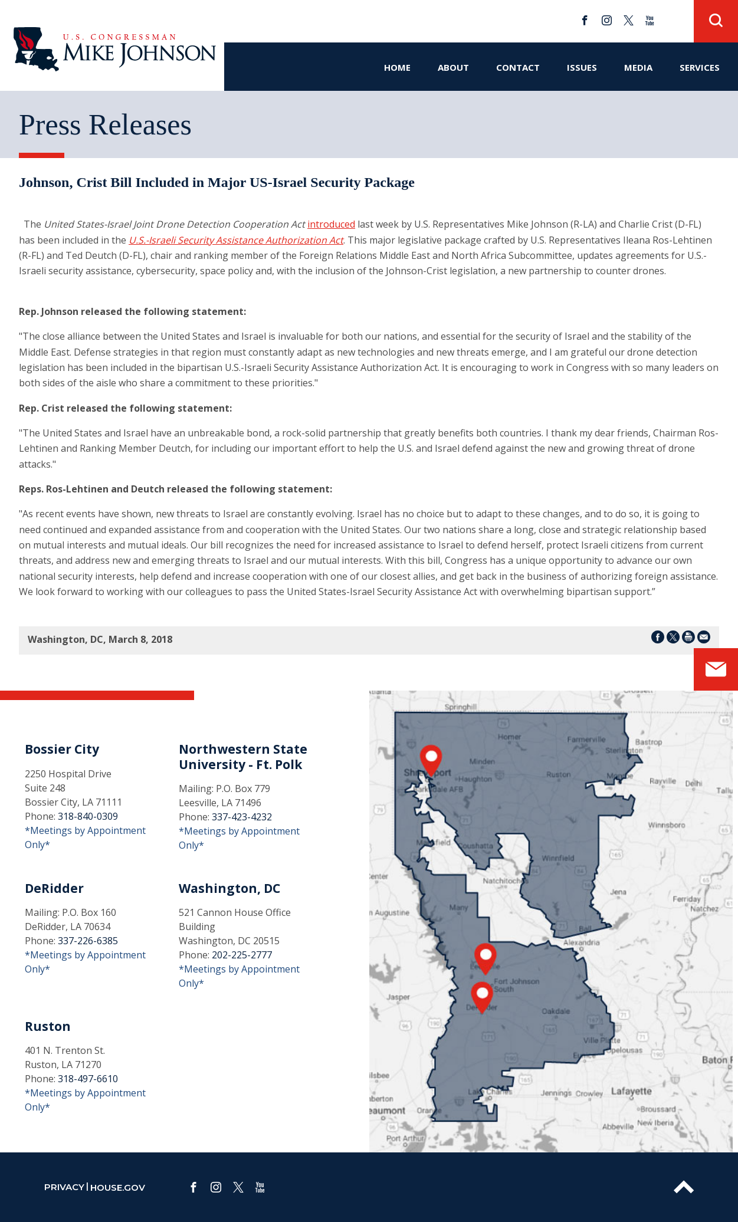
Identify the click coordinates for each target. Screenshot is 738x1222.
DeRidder (54, 888)
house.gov (117, 1187)
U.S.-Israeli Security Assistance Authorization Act (236, 240)
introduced (331, 224)
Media (638, 67)
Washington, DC (229, 888)
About (453, 67)
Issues (582, 67)
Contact (518, 67)
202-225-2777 (242, 954)
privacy (64, 1187)
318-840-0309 (88, 816)
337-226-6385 (88, 940)
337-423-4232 (242, 816)
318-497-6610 (88, 1078)
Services (700, 67)
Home (397, 67)
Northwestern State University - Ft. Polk (243, 756)
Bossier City (62, 749)
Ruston (48, 1026)
